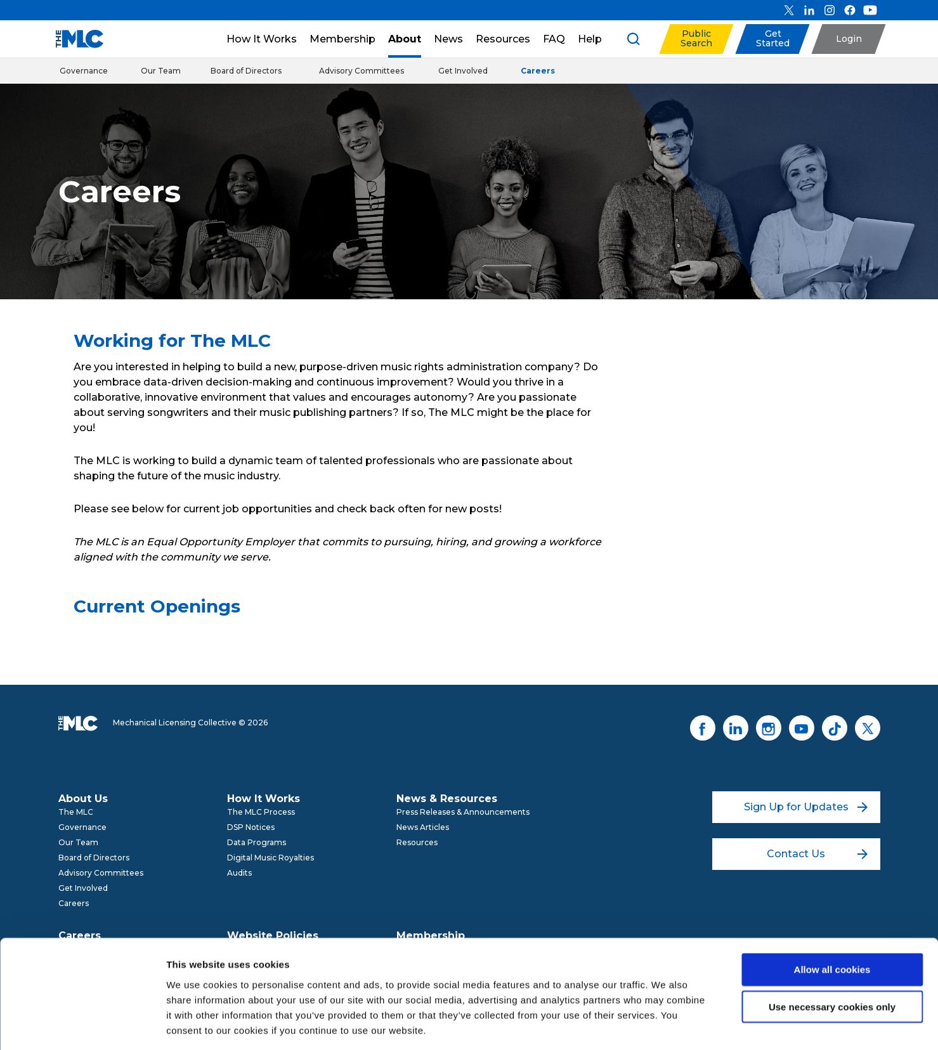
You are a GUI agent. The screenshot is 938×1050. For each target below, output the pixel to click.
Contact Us (817, 854)
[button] (696, 39)
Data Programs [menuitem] (256, 842)
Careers (538, 70)
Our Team (161, 70)
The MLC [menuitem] (75, 812)
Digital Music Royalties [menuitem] (270, 857)
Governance (84, 70)
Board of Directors (246, 70)
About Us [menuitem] (83, 799)
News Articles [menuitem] (422, 827)
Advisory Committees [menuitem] (100, 873)
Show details (665, 1025)
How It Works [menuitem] (263, 799)
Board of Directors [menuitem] (93, 857)
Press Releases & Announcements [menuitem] (463, 812)
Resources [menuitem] (417, 842)
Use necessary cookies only (832, 950)
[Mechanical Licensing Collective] (73, 39)
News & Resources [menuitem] (446, 799)
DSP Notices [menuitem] (251, 827)
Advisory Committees (361, 70)
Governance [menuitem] (82, 827)
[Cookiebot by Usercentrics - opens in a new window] (82, 1025)
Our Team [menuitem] (78, 842)
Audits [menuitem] (239, 873)
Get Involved (463, 70)
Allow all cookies (832, 913)
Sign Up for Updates (806, 807)
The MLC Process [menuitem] (261, 812)
